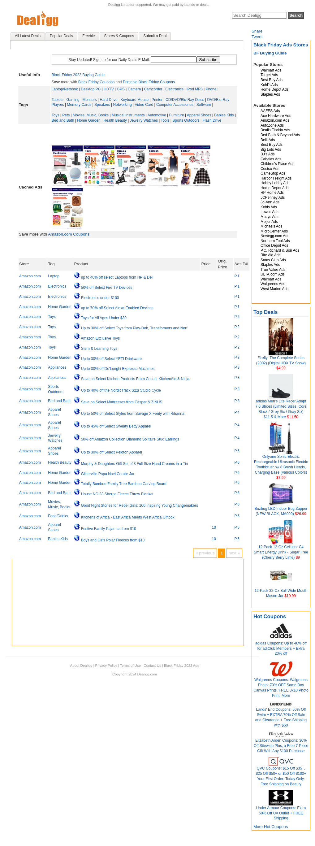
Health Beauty (115, 120)
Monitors (89, 100)
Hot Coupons (269, 616)
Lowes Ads (269, 212)
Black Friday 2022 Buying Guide (78, 75)
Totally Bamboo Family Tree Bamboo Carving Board (123, 484)
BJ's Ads (267, 154)
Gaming (73, 100)
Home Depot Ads (274, 89)
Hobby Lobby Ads (275, 183)
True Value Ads (273, 269)
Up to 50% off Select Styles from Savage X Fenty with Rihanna (132, 413)
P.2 (237, 317)
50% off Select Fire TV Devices (106, 287)
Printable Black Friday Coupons (149, 82)
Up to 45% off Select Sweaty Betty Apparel (116, 426)
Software (203, 104)
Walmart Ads (271, 70)
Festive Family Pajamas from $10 (108, 529)
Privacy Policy (106, 665)
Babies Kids (224, 115)
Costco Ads (270, 169)
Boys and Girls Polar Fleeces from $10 (113, 540)
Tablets (57, 100)
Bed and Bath (63, 120)
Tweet (257, 36)
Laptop (53, 276)
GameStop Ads (273, 173)
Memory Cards (79, 104)
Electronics (174, 89)
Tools (165, 120)
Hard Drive (108, 100)
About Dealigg (81, 665)
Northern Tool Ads (275, 241)
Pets (66, 115)
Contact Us (152, 665)
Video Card (144, 104)
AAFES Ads (270, 111)
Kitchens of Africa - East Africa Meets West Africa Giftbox (128, 517)
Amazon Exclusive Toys (100, 338)
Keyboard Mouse (134, 100)
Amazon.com (30, 276)
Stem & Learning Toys (99, 348)
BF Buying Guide (270, 53)
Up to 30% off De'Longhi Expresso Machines (118, 369)
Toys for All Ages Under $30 (104, 318)
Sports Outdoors (185, 120)
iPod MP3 (195, 89)
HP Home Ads (272, 192)
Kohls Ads (269, 207)
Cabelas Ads (271, 159)
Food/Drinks (58, 516)
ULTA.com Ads (273, 274)
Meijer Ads (269, 221)
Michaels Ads (271, 226)
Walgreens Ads (273, 284)
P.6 (237, 462)
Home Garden (88, 120)
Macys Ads (269, 217)
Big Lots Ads (271, 149)
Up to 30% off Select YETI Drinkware (111, 359)
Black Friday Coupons (96, 82)
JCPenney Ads (273, 197)
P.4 (237, 412)
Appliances (57, 367)
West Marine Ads (274, 289)
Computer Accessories (174, 104)
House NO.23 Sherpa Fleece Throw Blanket (117, 494)
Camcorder (153, 89)
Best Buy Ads (272, 80)
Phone (211, 89)
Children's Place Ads (277, 164)
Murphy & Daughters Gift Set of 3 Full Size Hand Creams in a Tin (134, 464)
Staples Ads (270, 94)
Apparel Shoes (199, 115)
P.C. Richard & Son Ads (280, 250)
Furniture (176, 115)
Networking (122, 104)
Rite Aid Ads (270, 255)
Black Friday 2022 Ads (181, 665)
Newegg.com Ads (275, 236)
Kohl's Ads (269, 85)
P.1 (237, 276)
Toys (55, 115)
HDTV (109, 89)
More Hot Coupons (270, 826)
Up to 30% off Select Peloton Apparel (111, 452)
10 (214, 527)
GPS (121, 89)
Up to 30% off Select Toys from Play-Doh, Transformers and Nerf (134, 328)
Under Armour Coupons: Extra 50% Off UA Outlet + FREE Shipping (281, 813)
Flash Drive (211, 120)
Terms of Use (130, 665)
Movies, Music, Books (91, 115)
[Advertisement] (144, 134)
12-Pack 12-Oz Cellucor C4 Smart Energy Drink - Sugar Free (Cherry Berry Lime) (281, 552)
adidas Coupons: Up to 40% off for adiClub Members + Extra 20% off (281, 648)
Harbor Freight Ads (276, 178)
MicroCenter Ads (274, 231)
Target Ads (269, 75)
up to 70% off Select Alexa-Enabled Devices (117, 308)
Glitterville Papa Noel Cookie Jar (108, 474)
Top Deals (265, 312)
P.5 (237, 451)
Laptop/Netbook (65, 89)
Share (257, 31)
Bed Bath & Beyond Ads (280, 135)
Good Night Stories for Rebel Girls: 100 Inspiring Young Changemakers (139, 505)
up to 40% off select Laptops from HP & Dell (117, 277)
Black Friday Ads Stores (280, 44)
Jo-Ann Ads (270, 202)
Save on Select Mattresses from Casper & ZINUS (121, 402)
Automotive (157, 115)
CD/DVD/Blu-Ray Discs (185, 100)
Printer (157, 100)
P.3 (237, 357)
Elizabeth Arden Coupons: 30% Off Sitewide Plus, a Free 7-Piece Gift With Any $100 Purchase (281, 745)
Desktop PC (91, 89)
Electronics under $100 (100, 298)
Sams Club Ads (273, 260)
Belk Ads (268, 140)
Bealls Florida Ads (275, 130)
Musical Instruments (128, 115)
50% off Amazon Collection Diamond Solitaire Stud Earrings (130, 439)
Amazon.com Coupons (68, 234)
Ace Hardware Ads (276, 116)
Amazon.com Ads (275, 120)
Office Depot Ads (274, 245)
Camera (134, 89)
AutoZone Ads (272, 125)
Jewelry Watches (144, 120)
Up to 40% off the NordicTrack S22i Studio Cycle (121, 390)
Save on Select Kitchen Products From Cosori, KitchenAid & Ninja (135, 379)
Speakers (102, 104)
